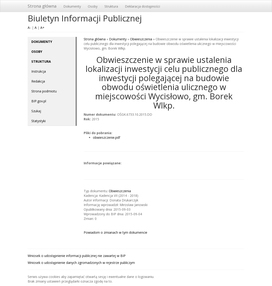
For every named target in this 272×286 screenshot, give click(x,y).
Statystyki (38, 121)
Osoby (93, 6)
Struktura (111, 6)
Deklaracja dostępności (142, 6)
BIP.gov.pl (38, 101)
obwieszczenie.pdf (106, 137)
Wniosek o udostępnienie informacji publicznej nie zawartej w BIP (77, 256)
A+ (42, 27)
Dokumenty (72, 6)
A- (29, 27)
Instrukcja (38, 71)
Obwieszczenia (141, 39)
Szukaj (36, 111)
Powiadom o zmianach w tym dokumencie (115, 232)
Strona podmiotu (44, 91)
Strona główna (42, 6)
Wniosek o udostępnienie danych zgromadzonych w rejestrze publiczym (81, 262)
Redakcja (38, 81)
